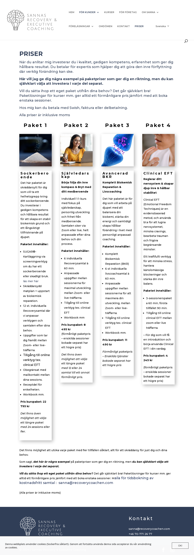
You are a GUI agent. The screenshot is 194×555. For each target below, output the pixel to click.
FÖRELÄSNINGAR (79, 26)
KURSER (109, 12)
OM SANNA (148, 12)
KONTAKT (123, 26)
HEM (71, 12)
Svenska (161, 26)
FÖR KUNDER (87, 12)
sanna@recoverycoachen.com (86, 483)
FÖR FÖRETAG (128, 12)
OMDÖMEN (105, 26)
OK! (180, 545)
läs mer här (31, 281)
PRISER (139, 26)
